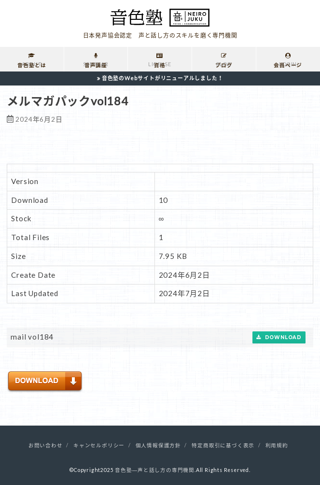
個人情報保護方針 (158, 445)
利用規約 (276, 445)
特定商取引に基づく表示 (223, 445)
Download (279, 337)
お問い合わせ (45, 445)
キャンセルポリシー (99, 445)
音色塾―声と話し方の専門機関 (155, 470)
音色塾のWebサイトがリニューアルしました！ (162, 78)
